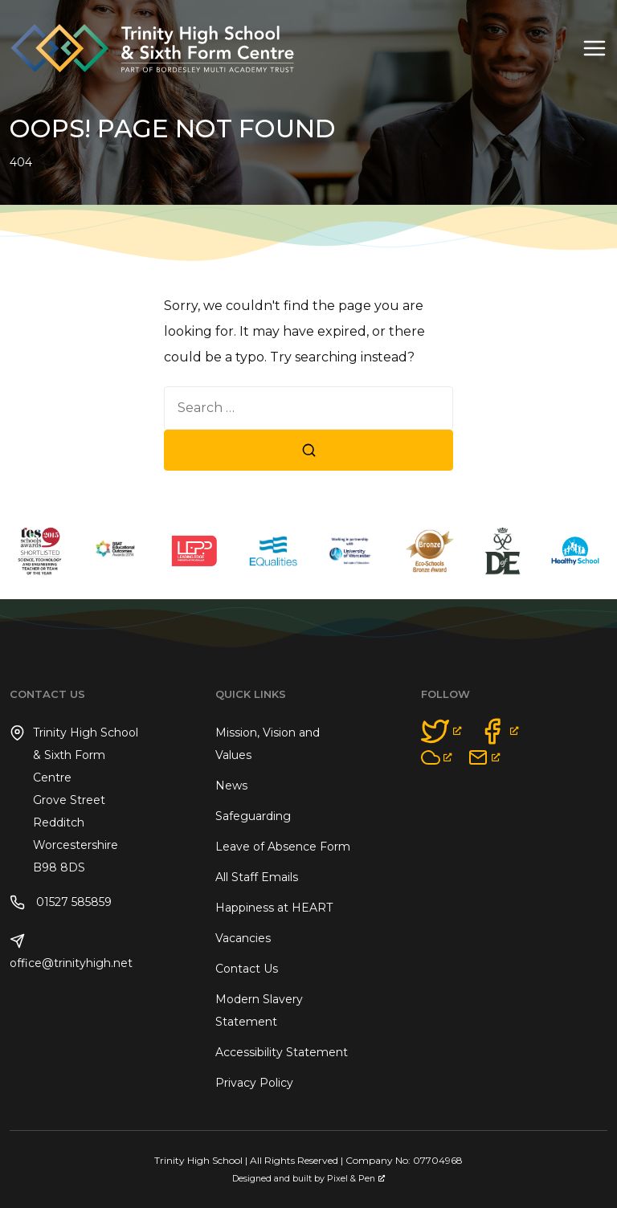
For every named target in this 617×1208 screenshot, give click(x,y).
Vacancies (243, 938)
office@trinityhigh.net (71, 951)
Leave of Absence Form (282, 846)
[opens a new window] (441, 731)
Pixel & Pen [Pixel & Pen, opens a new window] (356, 1178)
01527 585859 (61, 902)
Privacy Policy (254, 1082)
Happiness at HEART (274, 907)
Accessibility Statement (281, 1052)
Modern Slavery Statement (259, 1010)
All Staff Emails (256, 877)
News (231, 785)
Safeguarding (253, 816)
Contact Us (246, 968)
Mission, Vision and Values (267, 743)
